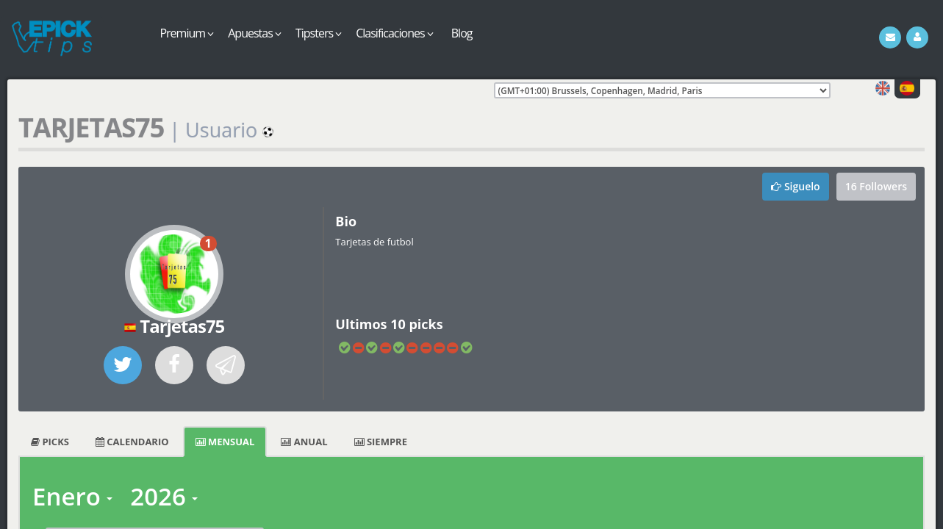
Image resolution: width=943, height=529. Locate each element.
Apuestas (254, 33)
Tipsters (318, 33)
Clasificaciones (394, 33)
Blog (462, 33)
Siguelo (795, 186)
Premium (186, 33)
